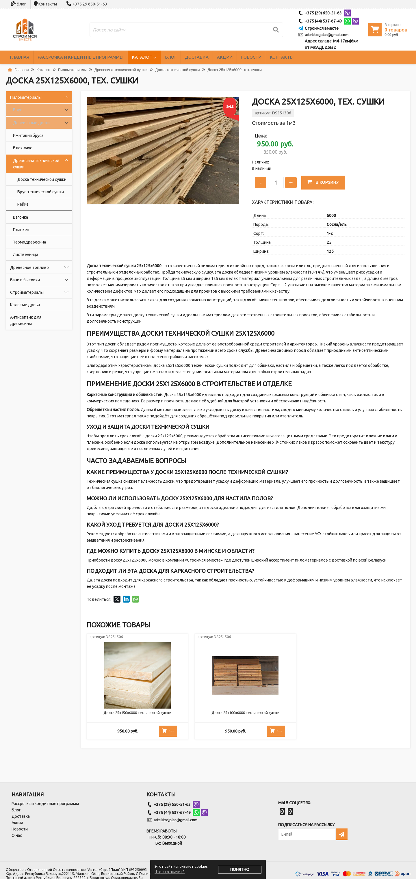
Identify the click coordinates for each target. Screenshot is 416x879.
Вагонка (20, 217)
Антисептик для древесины (25, 320)
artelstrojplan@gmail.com (326, 35)
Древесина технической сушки (36, 163)
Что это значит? (170, 871)
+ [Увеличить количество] (291, 181)
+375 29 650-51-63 (90, 4)
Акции (270, 57)
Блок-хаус (22, 148)
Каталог (167, 57)
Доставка (235, 57)
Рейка (22, 204)
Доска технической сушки (41, 179)
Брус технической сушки (40, 191)
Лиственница (25, 254)
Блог (21, 4)
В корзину (325, 181)
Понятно (239, 869)
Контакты (47, 4)
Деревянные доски (31, 122)
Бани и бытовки (25, 280)
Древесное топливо (29, 267)
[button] (233, 102)
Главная (23, 57)
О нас (17, 835)
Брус (17, 109)
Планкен (21, 229)
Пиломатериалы (26, 97)
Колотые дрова (25, 304)
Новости (305, 57)
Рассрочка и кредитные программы (95, 57)
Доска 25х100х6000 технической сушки (245, 714)
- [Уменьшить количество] (260, 181)
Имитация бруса (28, 135)
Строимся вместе (322, 28)
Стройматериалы (27, 292)
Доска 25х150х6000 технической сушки (137, 714)
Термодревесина (29, 242)
